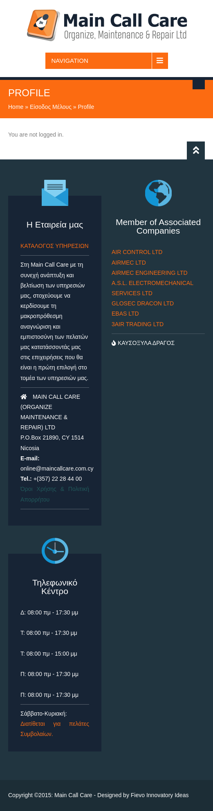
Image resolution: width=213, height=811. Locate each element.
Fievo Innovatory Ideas (160, 795)
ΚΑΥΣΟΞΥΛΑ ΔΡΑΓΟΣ (143, 343)
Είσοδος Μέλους (51, 107)
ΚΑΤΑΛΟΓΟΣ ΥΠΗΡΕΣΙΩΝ (54, 246)
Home (15, 107)
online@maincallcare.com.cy (56, 468)
